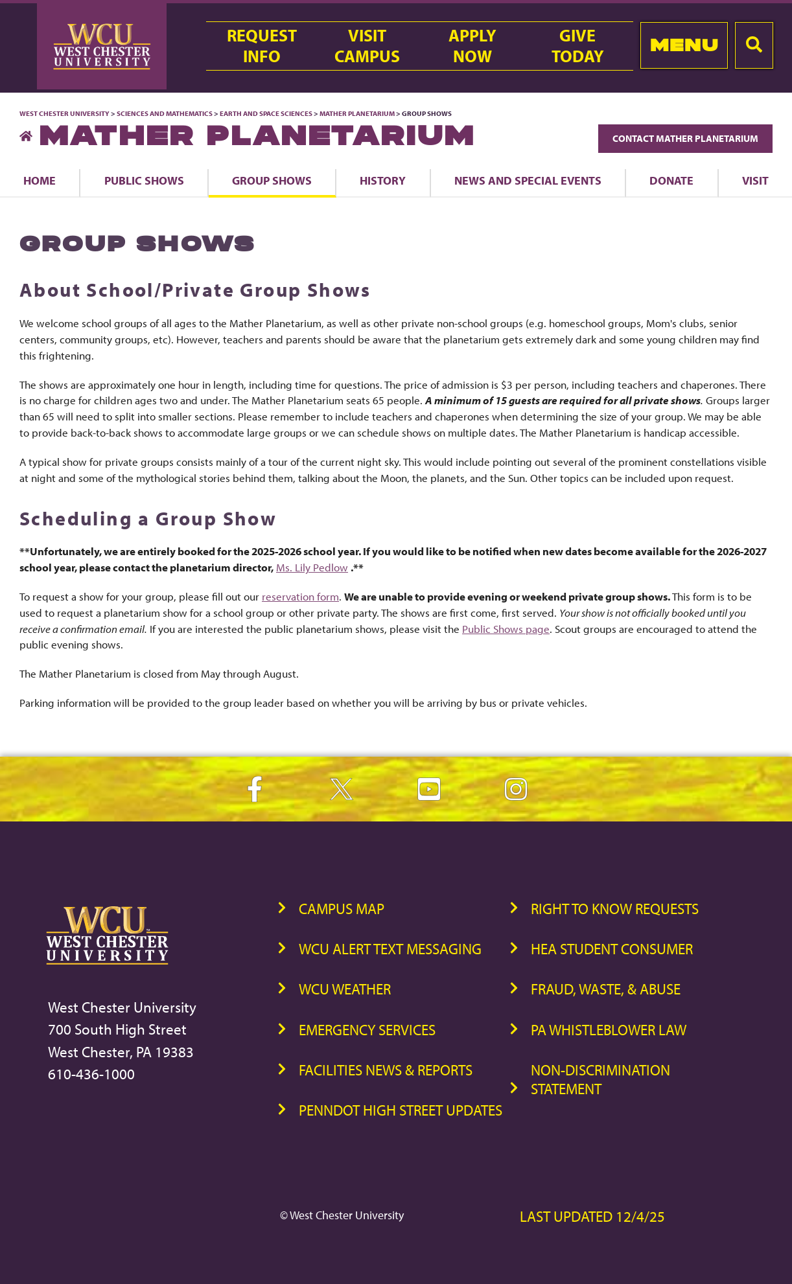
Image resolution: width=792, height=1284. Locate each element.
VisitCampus (367, 46)
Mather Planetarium (358, 113)
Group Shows (272, 180)
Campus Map (341, 908)
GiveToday (578, 46)
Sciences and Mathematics (165, 113)
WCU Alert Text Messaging (390, 948)
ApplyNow (472, 46)
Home (39, 180)
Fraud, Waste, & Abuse (606, 989)
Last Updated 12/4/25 (592, 1216)
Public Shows (144, 180)
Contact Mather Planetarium (685, 138)
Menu (684, 45)
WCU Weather (345, 989)
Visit (755, 180)
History (383, 180)
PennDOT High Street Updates (400, 1110)
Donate (671, 180)
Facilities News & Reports (385, 1069)
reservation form (300, 596)
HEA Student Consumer (612, 948)
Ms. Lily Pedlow (312, 567)
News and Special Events (527, 180)
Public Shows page (506, 629)
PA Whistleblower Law (608, 1029)
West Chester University (64, 113)
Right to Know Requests (615, 908)
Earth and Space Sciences (266, 113)
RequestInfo (262, 46)
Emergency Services (367, 1029)
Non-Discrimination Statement (600, 1079)
